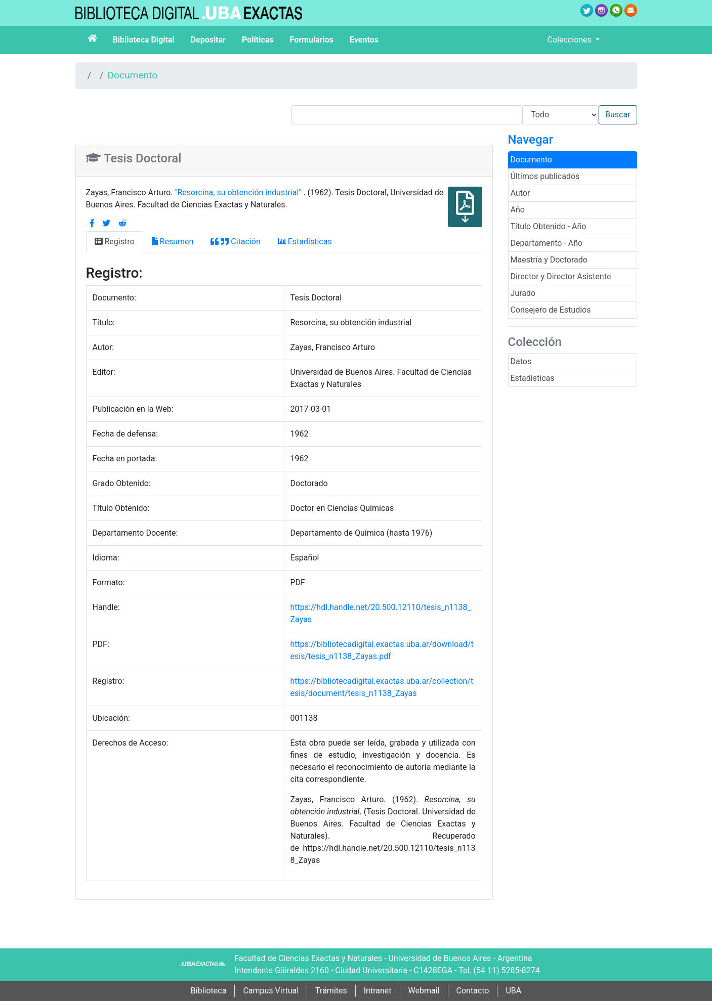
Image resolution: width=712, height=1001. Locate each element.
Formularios (311, 40)
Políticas (258, 40)
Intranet (378, 990)
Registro (115, 241)
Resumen (173, 241)
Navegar (530, 140)
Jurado (523, 293)
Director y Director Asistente (561, 276)
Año (518, 209)
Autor (520, 193)
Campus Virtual (271, 990)
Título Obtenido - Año (549, 226)
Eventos (364, 40)
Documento (132, 75)
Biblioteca (209, 990)
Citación (235, 241)
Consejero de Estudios (551, 310)
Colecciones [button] (571, 40)
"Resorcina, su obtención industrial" (239, 192)
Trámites (331, 990)
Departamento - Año (547, 243)
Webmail (424, 990)
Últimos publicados (545, 176)
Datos (521, 361)
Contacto (472, 990)
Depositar (208, 40)
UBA (513, 990)
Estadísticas (533, 378)
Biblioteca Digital (144, 40)
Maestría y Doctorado (549, 260)
